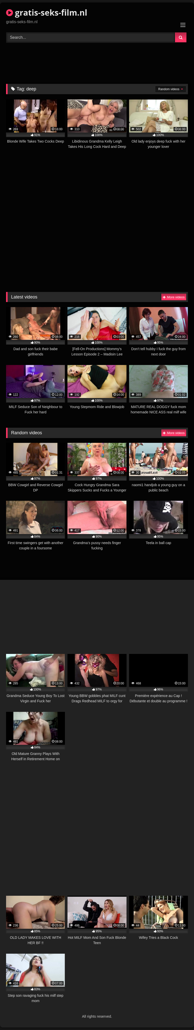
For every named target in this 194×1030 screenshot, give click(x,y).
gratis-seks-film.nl (46, 12)
